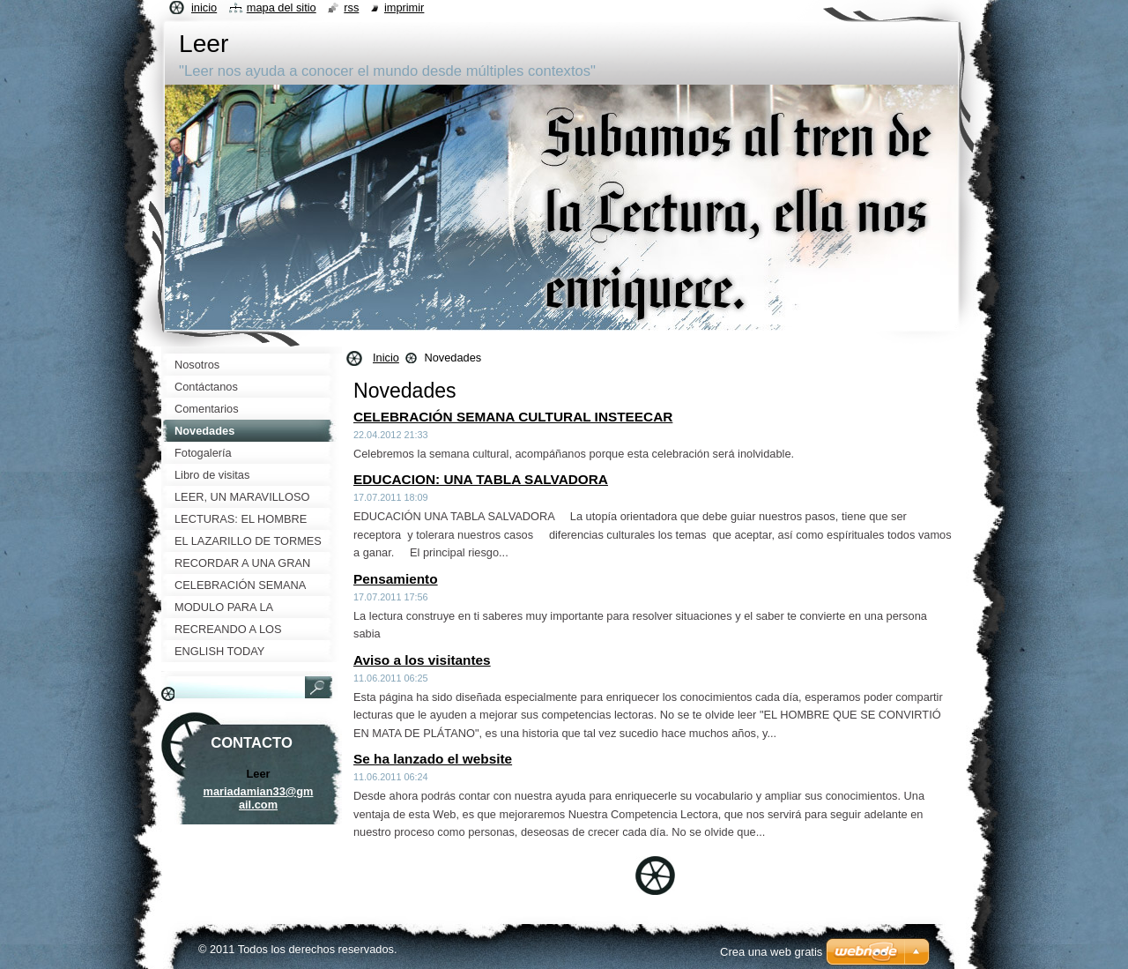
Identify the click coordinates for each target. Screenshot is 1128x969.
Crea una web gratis (771, 951)
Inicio (386, 357)
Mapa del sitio (281, 7)
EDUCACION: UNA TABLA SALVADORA (480, 479)
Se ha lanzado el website (432, 758)
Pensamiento (395, 578)
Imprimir (404, 7)
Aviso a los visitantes (422, 659)
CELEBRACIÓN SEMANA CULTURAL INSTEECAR (512, 416)
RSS (351, 7)
